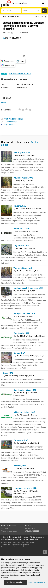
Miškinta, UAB (19, 206)
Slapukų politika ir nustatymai (11, 539)
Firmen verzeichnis (20, 3)
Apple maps (7, 65)
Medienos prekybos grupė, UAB (28, 288)
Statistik (25, 539)
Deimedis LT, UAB (21, 228)
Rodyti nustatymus (37, 582)
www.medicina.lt (18, 542)
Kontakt (25, 537)
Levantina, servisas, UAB (24, 488)
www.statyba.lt (6, 542)
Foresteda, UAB (20, 440)
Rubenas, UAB (19, 466)
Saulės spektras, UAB (14, 537)
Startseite (4, 528)
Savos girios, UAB (21, 152)
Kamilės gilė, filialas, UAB (24, 390)
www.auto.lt (30, 542)
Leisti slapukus (15, 582)
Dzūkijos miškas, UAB (23, 178)
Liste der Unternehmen (10, 17)
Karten (28, 526)
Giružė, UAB (8, 373)
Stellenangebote (32, 531)
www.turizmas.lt (7, 545)
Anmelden (34, 539)
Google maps (7, 61)
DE (44, 3)
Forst (3, 102)
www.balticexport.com (21, 545)
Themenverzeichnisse (9, 531)
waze (20, 61)
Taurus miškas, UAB (22, 268)
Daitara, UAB (19, 353)
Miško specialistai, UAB (24, 412)
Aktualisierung (9, 122)
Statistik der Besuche (12, 119)
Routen (32, 528)
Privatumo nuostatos (37, 537)
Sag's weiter (8, 124)
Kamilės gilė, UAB (21, 333)
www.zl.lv (22, 547)
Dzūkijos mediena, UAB (24, 313)
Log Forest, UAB (21, 245)
